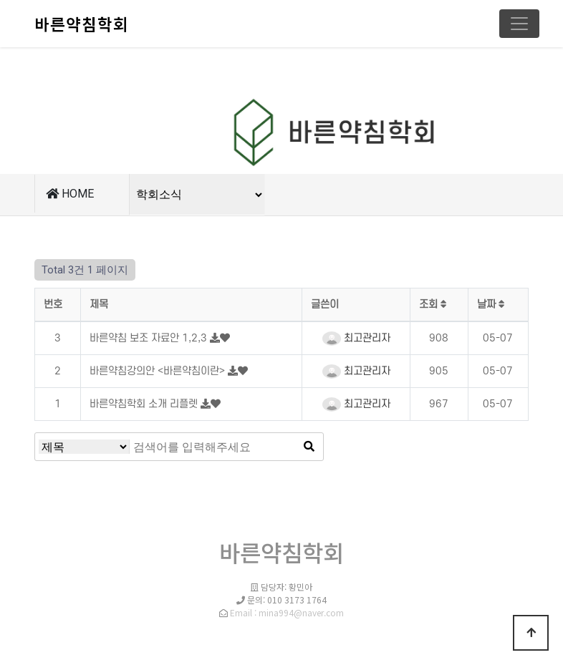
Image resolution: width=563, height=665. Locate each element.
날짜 (491, 304)
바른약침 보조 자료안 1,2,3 (150, 338)
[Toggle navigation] (519, 23)
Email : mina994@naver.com (287, 612)
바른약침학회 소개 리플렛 (145, 404)
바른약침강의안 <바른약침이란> (159, 371)
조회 (433, 304)
